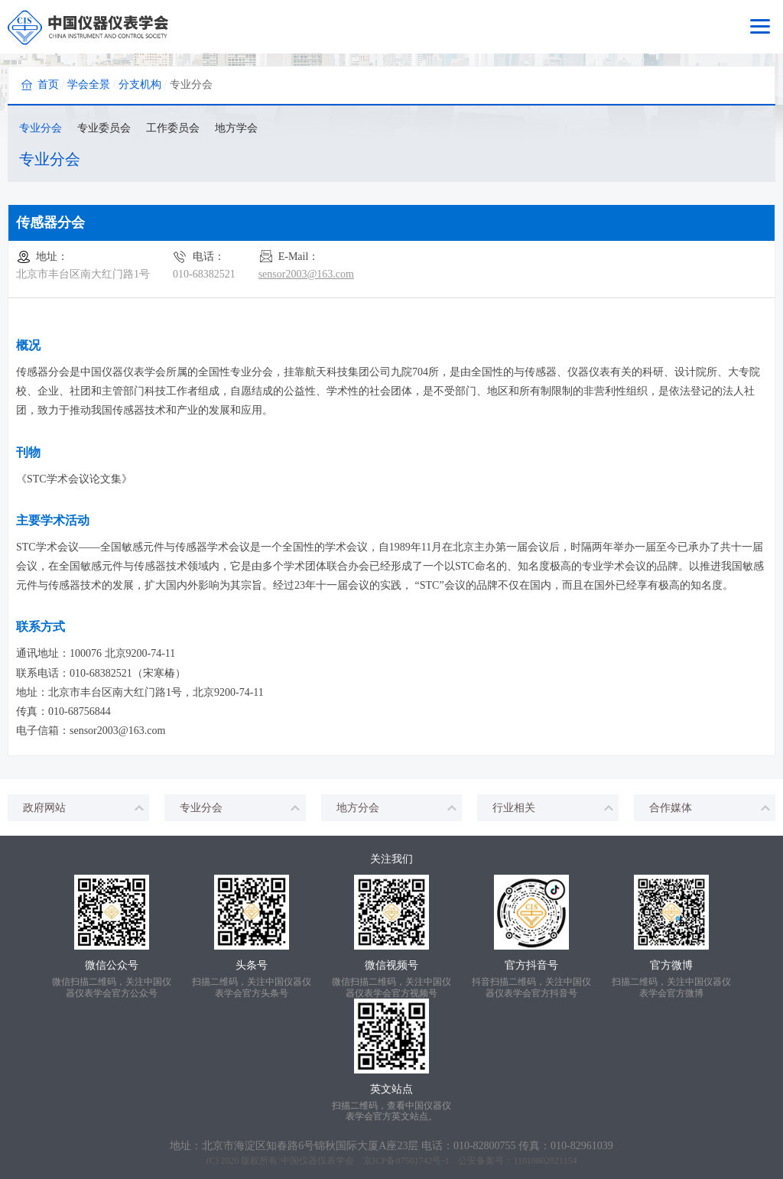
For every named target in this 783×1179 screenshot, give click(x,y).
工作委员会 (173, 128)
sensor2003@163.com (306, 274)
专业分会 (40, 128)
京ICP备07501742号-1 (406, 1160)
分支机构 (140, 84)
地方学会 (236, 128)
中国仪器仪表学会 (317, 1160)
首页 (48, 84)
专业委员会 (104, 128)
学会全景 (88, 84)
